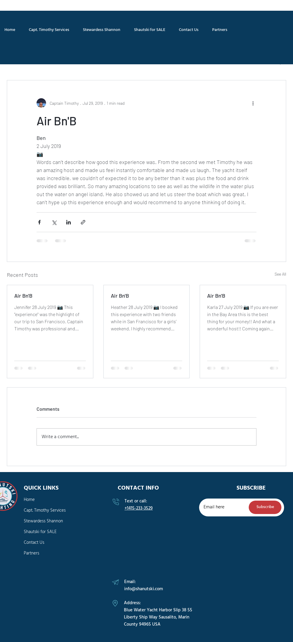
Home (29, 499)
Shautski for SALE (40, 531)
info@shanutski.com (143, 589)
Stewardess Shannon (43, 521)
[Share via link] (83, 222)
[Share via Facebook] (39, 222)
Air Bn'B (23, 295)
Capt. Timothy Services (45, 510)
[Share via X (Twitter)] (54, 222)
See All (280, 274)
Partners (31, 553)
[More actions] (252, 103)
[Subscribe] (265, 507)
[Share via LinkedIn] (68, 222)
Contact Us (34, 542)
